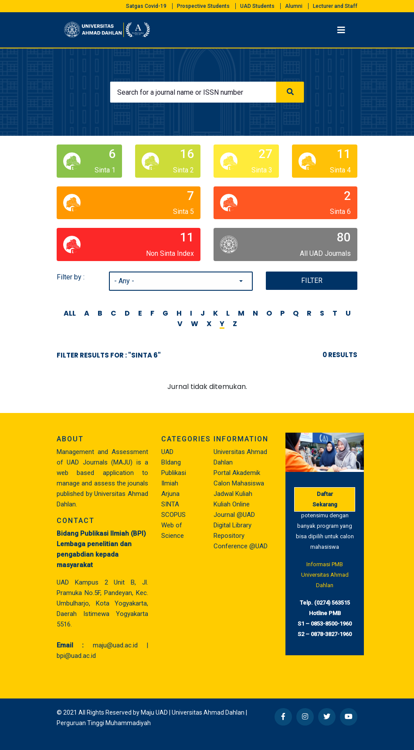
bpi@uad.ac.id (76, 656)
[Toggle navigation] (341, 30)
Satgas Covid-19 (146, 6)
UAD (167, 452)
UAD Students (257, 6)
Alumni (293, 6)
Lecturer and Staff (335, 6)
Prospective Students (203, 6)
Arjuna (170, 494)
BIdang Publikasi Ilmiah (173, 472)
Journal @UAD (234, 515)
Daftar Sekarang (324, 499)
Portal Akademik (237, 473)
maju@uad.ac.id (115, 645)
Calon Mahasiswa (239, 483)
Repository (229, 536)
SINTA (170, 504)
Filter (311, 280)
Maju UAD (154, 712)
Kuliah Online (232, 504)
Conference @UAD (241, 546)
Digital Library (232, 525)
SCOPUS (173, 515)
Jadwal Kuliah (233, 494)
